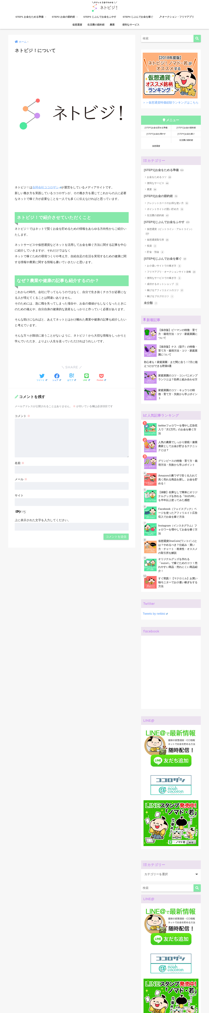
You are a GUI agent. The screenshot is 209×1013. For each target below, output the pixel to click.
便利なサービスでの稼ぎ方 (164, 278)
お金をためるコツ (159, 177)
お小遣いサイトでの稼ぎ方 (164, 266)
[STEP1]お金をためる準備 (164, 170)
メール (21, 479)
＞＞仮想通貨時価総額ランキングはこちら (171, 102)
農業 (112, 24)
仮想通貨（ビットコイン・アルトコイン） (169, 232)
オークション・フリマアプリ (176, 16)
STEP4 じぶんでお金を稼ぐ (139, 16)
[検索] (197, 38)
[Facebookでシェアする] (56, 377)
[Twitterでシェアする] (42, 377)
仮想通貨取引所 (158, 240)
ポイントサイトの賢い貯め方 (165, 209)
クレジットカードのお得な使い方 (168, 203)
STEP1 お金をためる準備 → (31, 16)
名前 (19, 463)
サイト (19, 495)
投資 (152, 246)
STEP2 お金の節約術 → (65, 16)
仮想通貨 (76, 24)
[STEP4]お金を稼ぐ (186, 134)
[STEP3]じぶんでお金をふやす (167, 222)
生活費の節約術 (95, 24)
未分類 (151, 303)
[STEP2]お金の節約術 (186, 127)
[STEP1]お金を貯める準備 (156, 127)
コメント (22, 416)
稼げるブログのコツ (160, 296)
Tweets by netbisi (155, 613)
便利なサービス (129, 24)
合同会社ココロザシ (46, 187)
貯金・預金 (155, 252)
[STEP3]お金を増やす (156, 134)
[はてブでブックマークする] (71, 377)
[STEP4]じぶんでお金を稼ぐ (165, 259)
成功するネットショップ (163, 284)
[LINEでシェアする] (86, 377)
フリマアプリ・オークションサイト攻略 (171, 272)
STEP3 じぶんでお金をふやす (99, 16)
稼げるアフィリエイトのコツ (165, 290)
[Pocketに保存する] (101, 377)
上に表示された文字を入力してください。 (43, 520)
